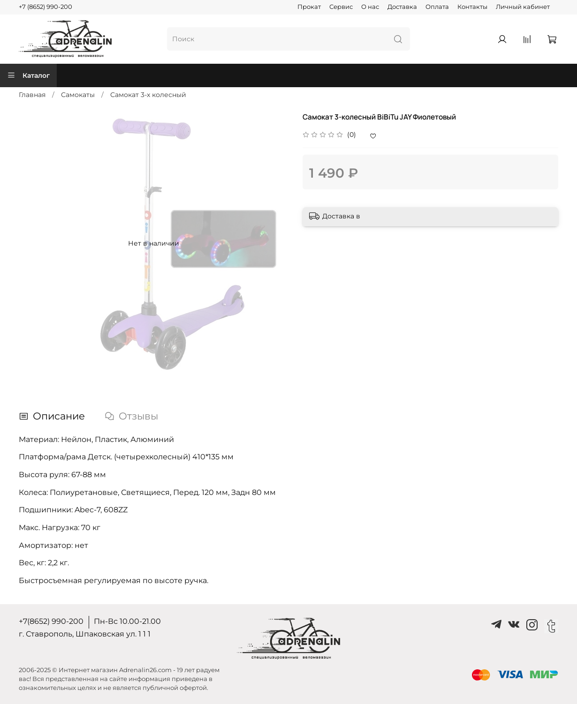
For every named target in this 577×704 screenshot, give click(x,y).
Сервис (341, 6)
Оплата (437, 6)
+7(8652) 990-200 (51, 621)
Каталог (28, 75)
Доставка (402, 6)
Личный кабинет (523, 6)
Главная (32, 94)
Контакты (472, 6)
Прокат (309, 6)
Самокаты (78, 94)
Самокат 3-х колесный (148, 94)
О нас (370, 6)
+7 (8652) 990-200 (45, 6)
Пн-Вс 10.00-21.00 (127, 621)
